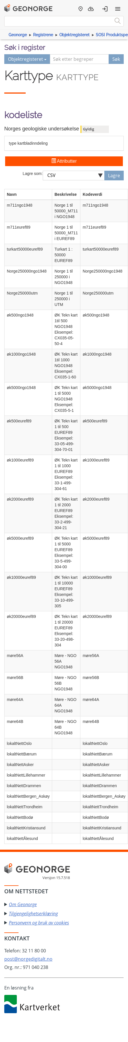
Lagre (114, 175)
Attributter (64, 161)
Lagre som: (33, 173)
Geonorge (18, 35)
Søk (116, 59)
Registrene (43, 35)
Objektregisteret (74, 35)
